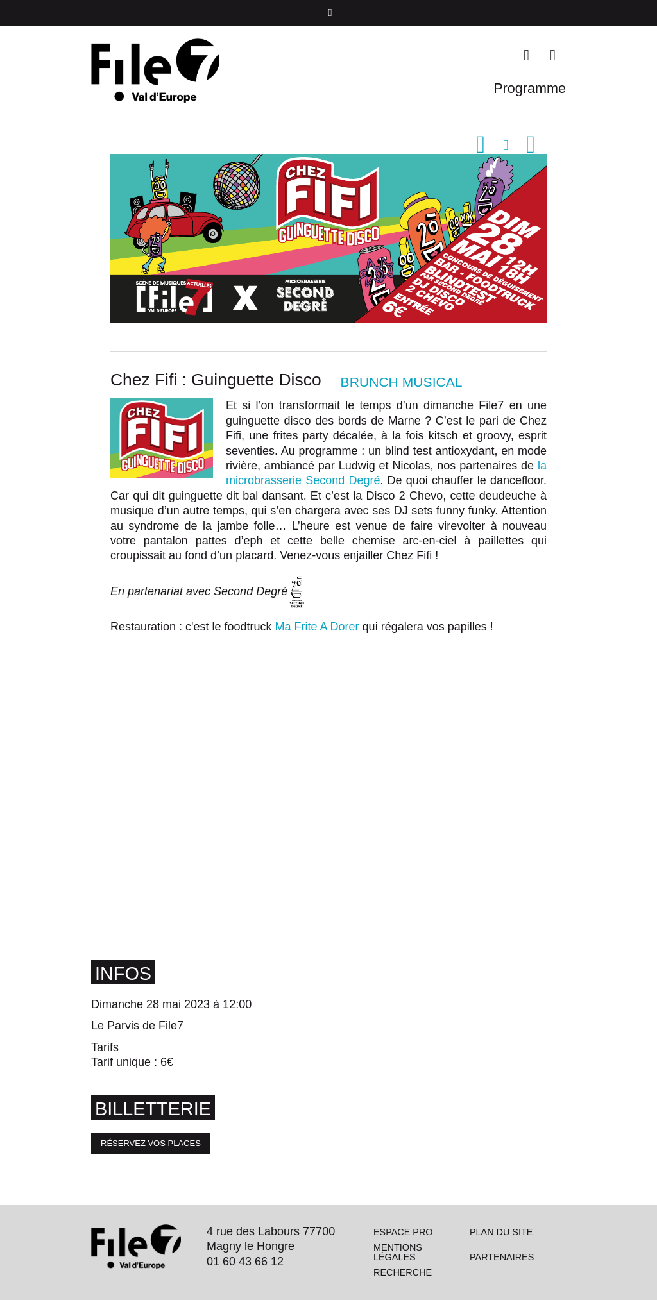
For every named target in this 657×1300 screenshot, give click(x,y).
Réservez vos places (151, 1143)
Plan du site (501, 1232)
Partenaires (502, 1257)
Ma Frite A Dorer (319, 626)
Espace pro (403, 1232)
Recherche (402, 1272)
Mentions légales (397, 1252)
